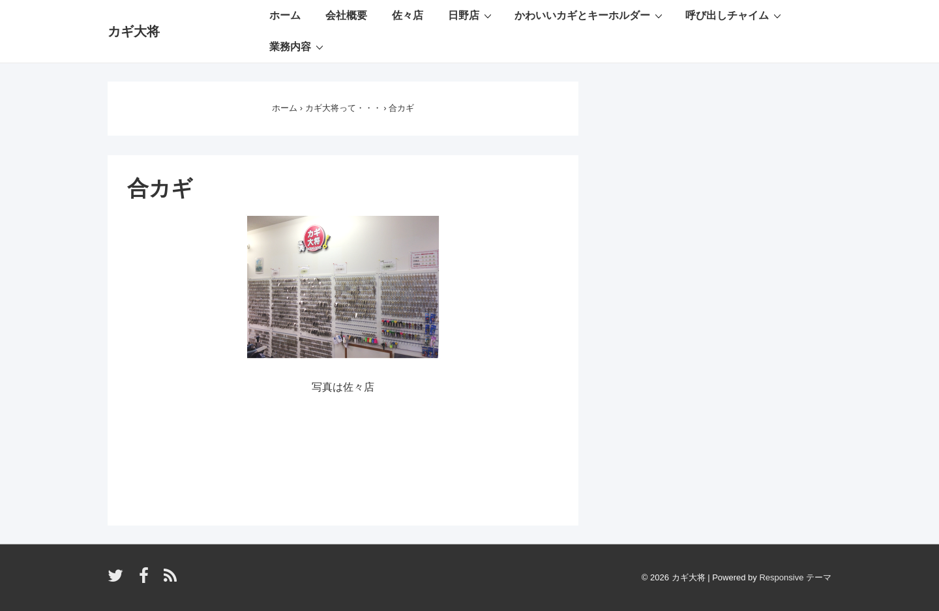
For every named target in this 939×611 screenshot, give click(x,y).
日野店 (471, 15)
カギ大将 (134, 31)
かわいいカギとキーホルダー (590, 15)
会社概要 (346, 15)
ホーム (285, 15)
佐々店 (407, 15)
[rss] (172, 580)
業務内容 (298, 46)
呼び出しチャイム (734, 15)
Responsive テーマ (795, 577)
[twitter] (118, 580)
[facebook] (147, 580)
